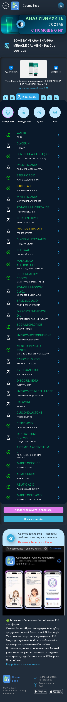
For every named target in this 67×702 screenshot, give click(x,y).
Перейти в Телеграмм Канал (35, 542)
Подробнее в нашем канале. (23, 664)
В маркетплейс (33, 519)
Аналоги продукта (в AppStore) (33, 510)
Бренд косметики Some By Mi (33, 88)
